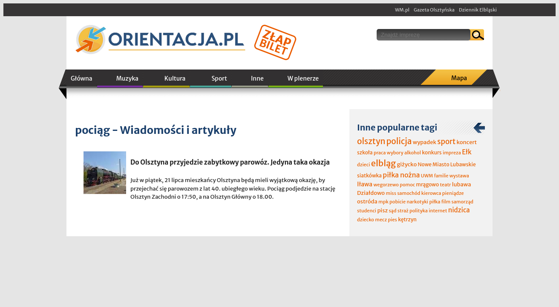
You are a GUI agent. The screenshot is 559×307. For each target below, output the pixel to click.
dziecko (365, 220)
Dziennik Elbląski (478, 10)
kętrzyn (407, 219)
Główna (81, 78)
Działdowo (371, 193)
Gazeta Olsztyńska (434, 10)
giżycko (407, 164)
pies (392, 220)
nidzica (459, 210)
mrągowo (427, 184)
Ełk (467, 152)
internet (438, 211)
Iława (364, 184)
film (446, 202)
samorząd (462, 202)
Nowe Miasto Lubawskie (447, 164)
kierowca (431, 193)
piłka (434, 202)
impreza (452, 153)
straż (403, 211)
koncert (466, 142)
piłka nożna (401, 175)
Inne (257, 78)
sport (446, 141)
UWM (427, 176)
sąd (392, 211)
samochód (408, 193)
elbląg (383, 163)
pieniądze (453, 193)
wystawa (459, 176)
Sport (219, 78)
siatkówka (369, 175)
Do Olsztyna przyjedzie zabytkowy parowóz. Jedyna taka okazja (230, 162)
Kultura (175, 78)
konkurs (431, 152)
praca (380, 153)
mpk (383, 202)
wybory (395, 153)
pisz (382, 210)
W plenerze (303, 78)
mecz (381, 220)
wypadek (424, 142)
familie (441, 176)
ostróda (367, 201)
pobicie (397, 202)
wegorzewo (385, 185)
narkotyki (418, 202)
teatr (445, 185)
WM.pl (402, 10)
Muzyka (127, 78)
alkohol (412, 153)
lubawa (461, 184)
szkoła (365, 152)
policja (399, 141)
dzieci (363, 165)
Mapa (459, 78)
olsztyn (371, 141)
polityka (418, 211)
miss (391, 193)
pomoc (407, 185)
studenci (366, 211)
